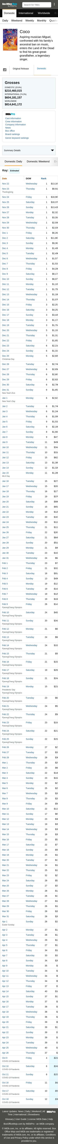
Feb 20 (5, 698)
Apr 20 (5, 1022)
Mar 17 (5, 844)
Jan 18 (5, 491)
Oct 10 (5, 1066)
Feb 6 (5, 589)
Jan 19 (5, 496)
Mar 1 (5, 762)
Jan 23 (5, 517)
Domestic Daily (13, 161)
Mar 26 (5, 891)
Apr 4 (4, 940)
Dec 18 (5, 320)
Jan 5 (4, 421)
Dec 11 (5, 284)
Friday (29, 197)
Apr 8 (4, 960)
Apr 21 (5, 1027)
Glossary (9, 1119)
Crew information (13, 121)
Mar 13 (5, 824)
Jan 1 (4, 398)
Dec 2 (5, 238)
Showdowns (34, 1114)
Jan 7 (4, 432)
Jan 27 (5, 537)
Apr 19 (5, 1017)
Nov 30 (5, 228)
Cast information (13, 118)
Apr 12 (5, 981)
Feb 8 (5, 599)
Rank (43, 178)
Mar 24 (5, 880)
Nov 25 (5, 202)
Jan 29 (5, 548)
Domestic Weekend (38, 161)
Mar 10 (5, 809)
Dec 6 (5, 258)
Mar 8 (5, 798)
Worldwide (44, 13)
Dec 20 (5, 330)
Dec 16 (5, 310)
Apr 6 (4, 950)
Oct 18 (5, 1099)
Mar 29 (5, 906)
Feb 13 (5, 637)
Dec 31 (5, 390)
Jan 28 (5, 542)
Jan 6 (4, 427)
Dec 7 (5, 263)
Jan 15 (5, 473)
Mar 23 (5, 875)
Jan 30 (5, 553)
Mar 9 (5, 803)
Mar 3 (5, 773)
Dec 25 (5, 356)
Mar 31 (5, 916)
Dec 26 (5, 364)
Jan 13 (5, 462)
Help (50, 1119)
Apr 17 (5, 1006)
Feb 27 (5, 752)
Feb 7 (5, 594)
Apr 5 (4, 945)
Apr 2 (4, 930)
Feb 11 (5, 620)
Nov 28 (5, 217)
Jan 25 (5, 527)
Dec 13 (5, 294)
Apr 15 (5, 996)
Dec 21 (5, 335)
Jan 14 (5, 468)
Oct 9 (4, 1058)
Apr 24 (5, 1042)
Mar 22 (5, 870)
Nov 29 (5, 222)
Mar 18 (5, 850)
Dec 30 (5, 384)
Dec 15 (5, 304)
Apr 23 (5, 1037)
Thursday (30, 189)
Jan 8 (4, 437)
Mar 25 (5, 885)
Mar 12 (5, 819)
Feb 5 (5, 583)
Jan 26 (5, 532)
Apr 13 (5, 986)
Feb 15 (5, 653)
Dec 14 (5, 299)
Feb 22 (5, 714)
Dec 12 (5, 289)
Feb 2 (5, 568)
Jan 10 (5, 447)
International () (15, 94)
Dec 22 (5, 340)
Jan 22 (5, 512)
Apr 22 (5, 1032)
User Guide (20, 1119)
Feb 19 (5, 686)
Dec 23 (5, 345)
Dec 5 (5, 253)
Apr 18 (5, 1012)
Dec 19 (5, 325)
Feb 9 (5, 604)
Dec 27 (5, 369)
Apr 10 (5, 971)
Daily (5, 20)
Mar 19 (5, 855)
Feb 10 (5, 612)
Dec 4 (5, 248)
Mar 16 (5, 839)
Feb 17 (5, 670)
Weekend (16, 20)
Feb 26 (5, 747)
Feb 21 (5, 706)
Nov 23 (5, 189)
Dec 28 (5, 374)
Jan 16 (5, 481)
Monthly (41, 20)
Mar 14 (5, 829)
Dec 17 (5, 315)
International (26, 13)
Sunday (29, 207)
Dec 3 (5, 243)
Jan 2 (4, 406)
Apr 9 (4, 965)
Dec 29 (5, 379)
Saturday (30, 202)
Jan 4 (4, 416)
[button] (54, 4)
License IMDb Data (37, 1119)
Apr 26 (5, 1053)
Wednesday (31, 183)
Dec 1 (5, 233)
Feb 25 (5, 739)
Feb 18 (5, 678)
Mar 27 (5, 896)
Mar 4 (5, 778)
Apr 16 (5, 1001)
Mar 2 (5, 767)
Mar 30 (5, 911)
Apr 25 (5, 1047)
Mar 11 (5, 814)
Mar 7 (5, 793)
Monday (30, 212)
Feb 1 (5, 563)
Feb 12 (5, 629)
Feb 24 (5, 731)
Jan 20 (5, 501)
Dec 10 (5, 279)
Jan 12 (5, 457)
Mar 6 (5, 788)
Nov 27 (5, 212)
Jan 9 (4, 442)
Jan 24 (5, 522)
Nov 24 (5, 197)
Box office (10, 131)
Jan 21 (5, 507)
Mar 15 (5, 834)
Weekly (29, 20)
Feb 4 (5, 578)
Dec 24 (5, 351)
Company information (15, 124)
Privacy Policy (21, 1138)
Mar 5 (5, 783)
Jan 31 (5, 558)
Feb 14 (5, 645)
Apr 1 (4, 921)
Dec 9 (5, 274)
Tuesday (30, 217)
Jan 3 (4, 411)
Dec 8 (5, 269)
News (8, 127)
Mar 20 (5, 860)
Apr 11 (5, 976)
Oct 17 (5, 1091)
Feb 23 (5, 722)
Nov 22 (5, 183)
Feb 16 (5, 662)
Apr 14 (5, 991)
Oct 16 (5, 1082)
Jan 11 (5, 452)
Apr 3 (4, 935)
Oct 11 (5, 1074)
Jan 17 (5, 486)
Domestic (9, 13)
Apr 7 (4, 955)
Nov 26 (5, 207)
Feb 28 (5, 757)
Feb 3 (5, 573)
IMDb (41, 1124)
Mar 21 (5, 865)
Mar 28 (5, 901)
